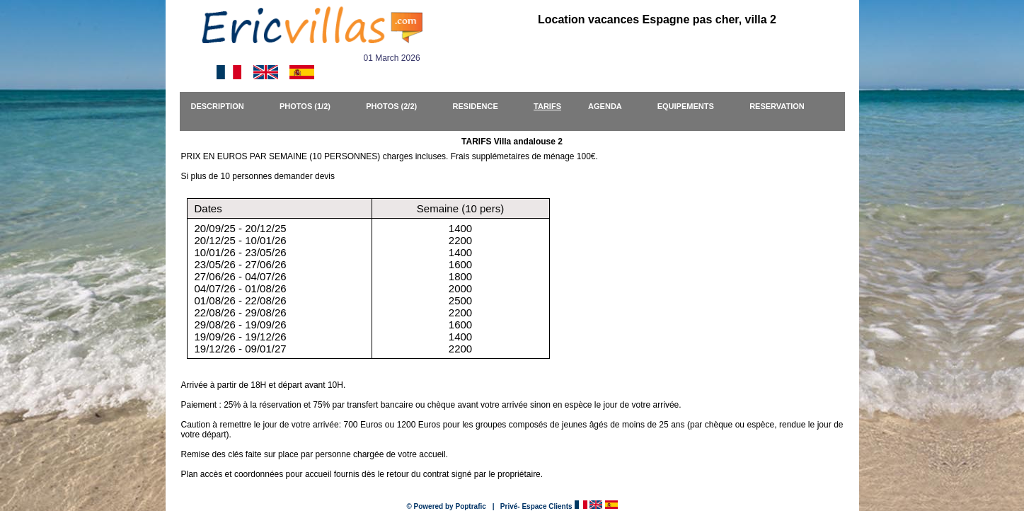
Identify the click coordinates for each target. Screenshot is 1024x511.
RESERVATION (783, 106)
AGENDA (611, 106)
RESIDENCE (482, 106)
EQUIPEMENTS (692, 106)
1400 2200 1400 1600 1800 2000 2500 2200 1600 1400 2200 (460, 288)
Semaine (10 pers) (460, 208)
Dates (208, 208)
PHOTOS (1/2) (311, 106)
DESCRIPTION (224, 106)
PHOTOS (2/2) (398, 106)
